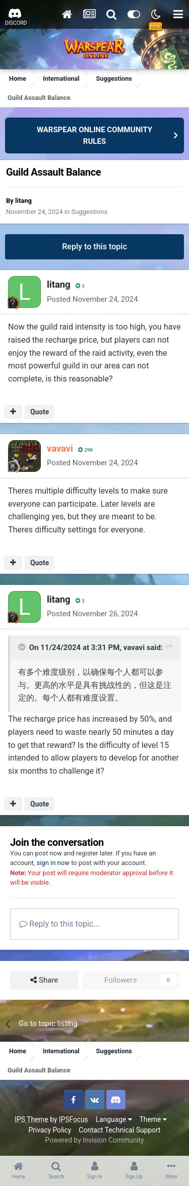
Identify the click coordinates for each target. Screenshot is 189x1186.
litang (23, 200)
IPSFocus (73, 1119)
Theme (153, 1119)
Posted (92, 299)
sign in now (53, 863)
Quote (39, 412)
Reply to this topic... (59, 924)
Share (44, 980)
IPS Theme (31, 1119)
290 (85, 450)
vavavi (134, 647)
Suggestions (89, 211)
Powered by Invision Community (94, 1140)
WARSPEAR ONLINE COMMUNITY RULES (94, 135)
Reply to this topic (94, 246)
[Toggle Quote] (22, 647)
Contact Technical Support (119, 1130)
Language (114, 1119)
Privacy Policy (49, 1130)
